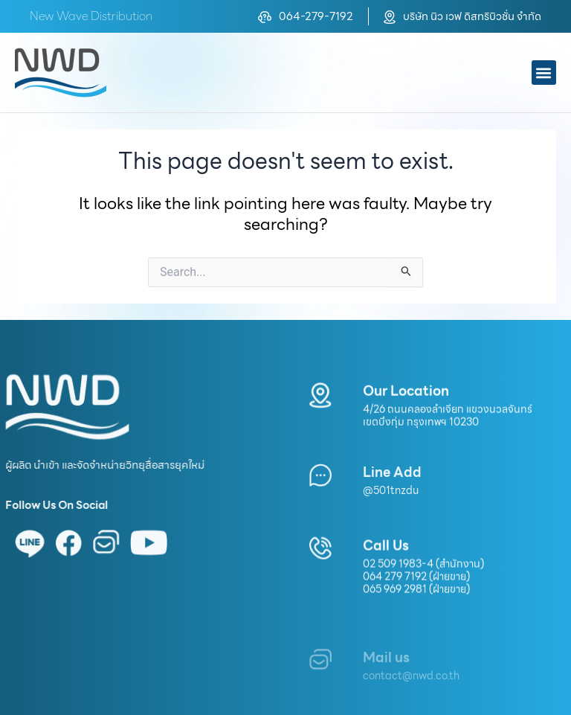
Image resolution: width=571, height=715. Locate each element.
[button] (544, 72)
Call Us (386, 554)
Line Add (392, 485)
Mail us (386, 676)
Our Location (406, 398)
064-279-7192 (316, 16)
